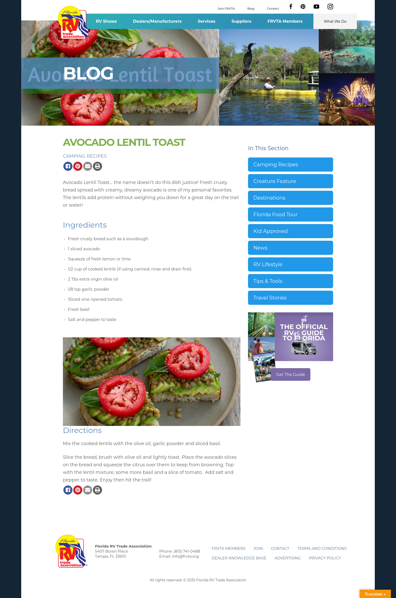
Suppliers (241, 21)
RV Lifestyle (267, 264)
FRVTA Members (285, 21)
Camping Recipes (85, 156)
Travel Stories (269, 298)
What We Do (335, 21)
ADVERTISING (288, 558)
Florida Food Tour (275, 214)
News (260, 248)
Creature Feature (274, 181)
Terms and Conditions (321, 548)
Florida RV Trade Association (74, 22)
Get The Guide (290, 374)
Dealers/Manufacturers (157, 21)
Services (206, 21)
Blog (250, 8)
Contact (273, 8)
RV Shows (106, 21)
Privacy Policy (325, 558)
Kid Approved (270, 231)
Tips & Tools (267, 281)
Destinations (269, 198)
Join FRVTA (226, 8)
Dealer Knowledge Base (239, 558)
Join (258, 548)
